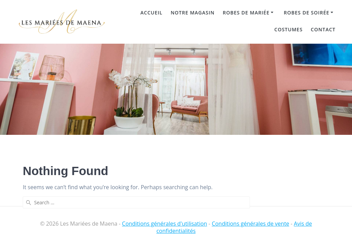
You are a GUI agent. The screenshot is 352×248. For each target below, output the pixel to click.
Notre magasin (192, 12)
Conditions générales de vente (250, 223)
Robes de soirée (307, 12)
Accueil (152, 12)
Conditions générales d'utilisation (164, 223)
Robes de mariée (246, 12)
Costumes (288, 29)
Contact (323, 29)
